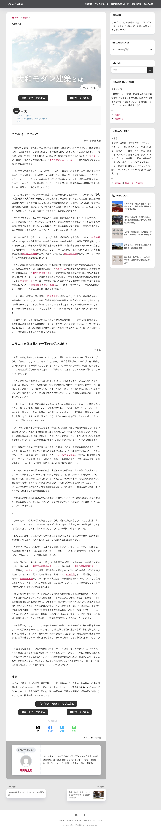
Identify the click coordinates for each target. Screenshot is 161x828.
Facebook (118, 119)
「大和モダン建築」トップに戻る (56, 703)
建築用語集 (136, 4)
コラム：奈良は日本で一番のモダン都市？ (32, 119)
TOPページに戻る (79, 98)
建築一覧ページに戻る (33, 98)
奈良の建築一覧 (101, 4)
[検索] (150, 70)
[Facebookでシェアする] (50, 729)
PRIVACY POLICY (83, 820)
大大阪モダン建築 (66, 455)
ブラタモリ (92, 156)
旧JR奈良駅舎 (35, 285)
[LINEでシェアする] (74, 729)
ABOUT (88, 4)
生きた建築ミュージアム (61, 160)
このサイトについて (24, 116)
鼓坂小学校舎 (50, 285)
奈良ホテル (61, 269)
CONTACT (148, 4)
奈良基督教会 (70, 254)
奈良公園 (95, 237)
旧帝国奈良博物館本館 (43, 566)
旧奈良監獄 (52, 296)
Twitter (117, 115)
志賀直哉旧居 (26, 281)
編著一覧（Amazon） (135, 183)
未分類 (98, 737)
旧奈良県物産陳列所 (84, 566)
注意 (18, 122)
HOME (80, 815)
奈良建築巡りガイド (120, 4)
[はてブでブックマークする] (62, 729)
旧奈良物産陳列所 (41, 273)
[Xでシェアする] (38, 729)
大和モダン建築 (18, 4)
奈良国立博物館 (29, 254)
